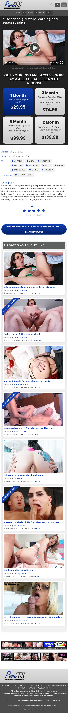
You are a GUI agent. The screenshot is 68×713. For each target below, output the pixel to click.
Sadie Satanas (21, 384)
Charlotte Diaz (23, 175)
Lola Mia (18, 478)
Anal (30, 161)
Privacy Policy (35, 685)
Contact (6, 685)
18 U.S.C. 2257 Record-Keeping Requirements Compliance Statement (34, 700)
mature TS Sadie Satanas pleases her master (27, 381)
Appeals (32, 688)
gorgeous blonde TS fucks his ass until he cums (29, 428)
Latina (33, 170)
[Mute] (57, 62)
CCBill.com (43, 705)
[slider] (31, 62)
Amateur (17, 161)
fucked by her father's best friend (22, 334)
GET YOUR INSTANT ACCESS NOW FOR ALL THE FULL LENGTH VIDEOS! (34, 229)
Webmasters (44, 688)
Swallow (47, 170)
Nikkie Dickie (20, 525)
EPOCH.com (56, 705)
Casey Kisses (20, 573)
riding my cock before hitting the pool (24, 475)
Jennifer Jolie (20, 431)
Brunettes (32, 165)
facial (59, 165)
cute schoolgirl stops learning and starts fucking (29, 287)
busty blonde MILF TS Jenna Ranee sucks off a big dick (33, 617)
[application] (34, 47)
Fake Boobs (18, 170)
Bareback (44, 161)
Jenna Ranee (20, 620)
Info (15, 685)
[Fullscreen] (61, 62)
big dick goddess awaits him (18, 570)
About (23, 685)
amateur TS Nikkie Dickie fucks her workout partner (31, 522)
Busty (46, 165)
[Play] (34, 47)
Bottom (17, 165)
